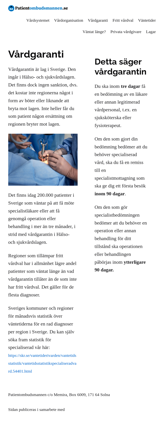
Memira (72, 409)
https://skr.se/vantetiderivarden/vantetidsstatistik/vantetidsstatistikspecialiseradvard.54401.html (42, 363)
